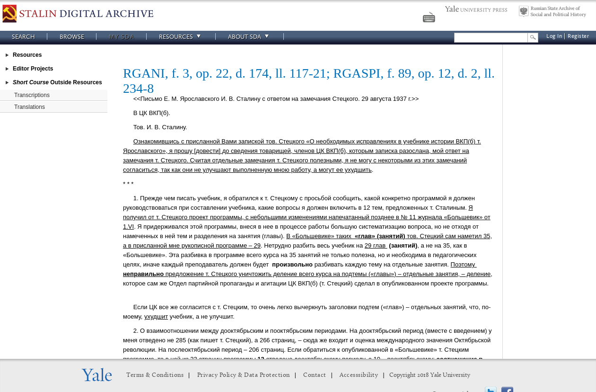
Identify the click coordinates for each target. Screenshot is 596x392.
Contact (314, 375)
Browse (72, 37)
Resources (181, 37)
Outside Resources (57, 82)
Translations (29, 107)
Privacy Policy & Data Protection (243, 375)
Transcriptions (32, 95)
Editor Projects (33, 68)
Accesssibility (359, 375)
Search (23, 37)
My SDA (121, 37)
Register (578, 36)
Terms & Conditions (155, 375)
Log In (554, 36)
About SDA (250, 37)
